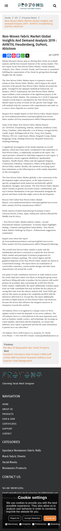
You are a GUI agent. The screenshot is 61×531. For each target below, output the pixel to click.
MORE (5, 389)
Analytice (25, 524)
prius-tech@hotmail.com (45, 493)
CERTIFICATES (9, 423)
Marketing (54, 524)
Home (8, 17)
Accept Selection (32, 518)
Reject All (14, 518)
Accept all (49, 518)
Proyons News (29, 17)
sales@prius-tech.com (20, 493)
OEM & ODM (8, 419)
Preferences (39, 524)
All (16, 17)
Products (8, 414)
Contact (7, 433)
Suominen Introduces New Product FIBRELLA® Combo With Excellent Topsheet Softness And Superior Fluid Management (27, 357)
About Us (7, 409)
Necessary (11, 524)
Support (7, 428)
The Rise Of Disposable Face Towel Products (26, 347)
